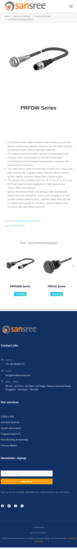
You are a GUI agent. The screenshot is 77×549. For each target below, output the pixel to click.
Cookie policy (38, 527)
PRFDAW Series (20, 286)
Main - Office (12, 381)
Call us (8, 359)
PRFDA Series (56, 286)
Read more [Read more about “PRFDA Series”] (56, 294)
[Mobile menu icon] (71, 6)
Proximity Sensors (17, 225)
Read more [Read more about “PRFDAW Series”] (20, 294)
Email (8, 370)
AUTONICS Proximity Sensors (27, 220)
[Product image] (20, 266)
